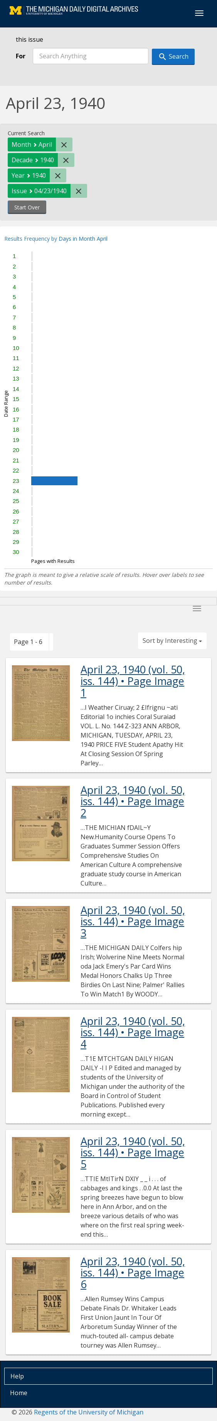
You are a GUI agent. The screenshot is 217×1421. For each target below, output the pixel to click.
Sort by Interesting (172, 640)
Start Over (27, 207)
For (20, 56)
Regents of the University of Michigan (88, 1412)
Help (17, 1376)
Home (18, 1393)
